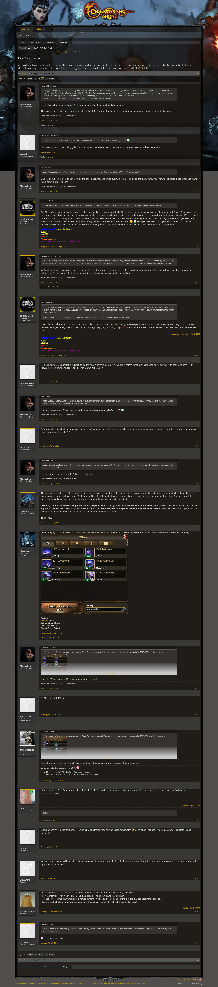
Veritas (43, 125)
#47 (196, 382)
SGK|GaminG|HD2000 (27, 220)
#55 (196, 780)
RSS (200, 980)
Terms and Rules (183, 983)
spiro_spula (25, 716)
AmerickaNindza (46, 287)
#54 (196, 715)
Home (195, 979)
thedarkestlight (27, 751)
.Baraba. (24, 848)
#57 (196, 847)
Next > (51, 79)
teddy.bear (65, 52)
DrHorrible (45, 621)
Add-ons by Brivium (126, 983)
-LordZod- (24, 511)
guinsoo (24, 942)
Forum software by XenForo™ (81, 983)
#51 (196, 523)
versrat (23, 154)
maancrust (25, 447)
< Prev (30, 79)
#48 (196, 419)
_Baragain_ (25, 551)
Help (190, 979)
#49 (196, 446)
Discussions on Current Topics (40, 52)
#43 (196, 191)
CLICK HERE (142, 68)
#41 (196, 120)
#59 (196, 912)
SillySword (25, 880)
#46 (196, 355)
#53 (196, 688)
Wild (22, 808)
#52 (196, 638)
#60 (196, 943)
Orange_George (27, 911)
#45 (196, 282)
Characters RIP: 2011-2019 (52, 633)
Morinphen (25, 104)
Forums (26, 29)
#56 (196, 820)
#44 (196, 246)
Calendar (40, 29)
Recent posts (25, 34)
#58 (196, 878)
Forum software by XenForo (37, 983)
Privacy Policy (197, 983)
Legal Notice (181, 979)
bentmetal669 (27, 383)
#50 (196, 483)
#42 (196, 152)
